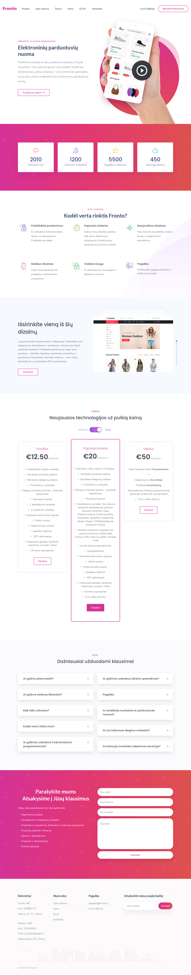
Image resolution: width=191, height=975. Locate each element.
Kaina (70, 8)
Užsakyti (42, 561)
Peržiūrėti (28, 372)
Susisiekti (135, 855)
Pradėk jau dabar (34, 92)
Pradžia (26, 8)
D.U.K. (82, 8)
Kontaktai (97, 8)
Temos (58, 8)
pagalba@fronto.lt (98, 903)
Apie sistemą (42, 8)
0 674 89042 (96, 908)
